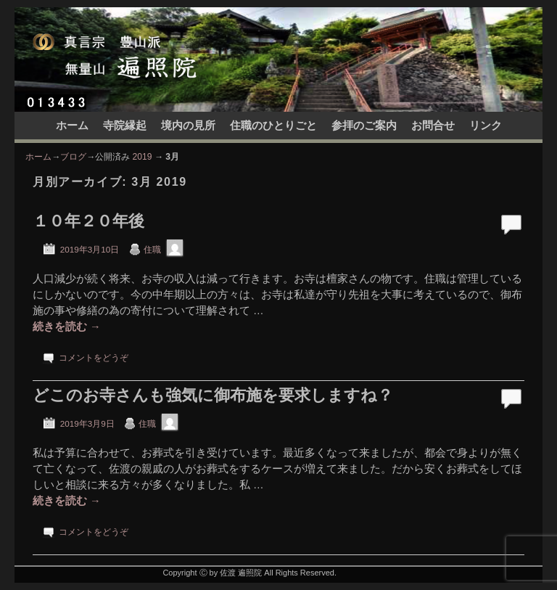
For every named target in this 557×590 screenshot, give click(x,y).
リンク (485, 125)
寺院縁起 (125, 125)
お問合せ (433, 125)
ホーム (72, 125)
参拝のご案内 (364, 125)
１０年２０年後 (88, 221)
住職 (152, 249)
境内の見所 (188, 125)
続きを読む (67, 326)
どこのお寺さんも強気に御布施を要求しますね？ (213, 395)
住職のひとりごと (273, 125)
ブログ (73, 157)
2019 (142, 157)
